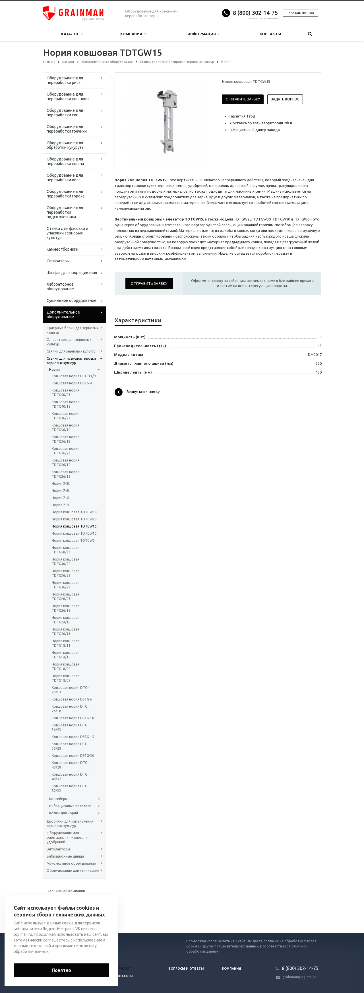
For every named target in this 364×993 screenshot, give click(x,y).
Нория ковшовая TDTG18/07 (65, 678)
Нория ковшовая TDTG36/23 (65, 585)
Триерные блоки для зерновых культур (72, 330)
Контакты (270, 34)
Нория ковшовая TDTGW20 (74, 519)
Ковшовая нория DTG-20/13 (70, 690)
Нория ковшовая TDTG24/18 (65, 620)
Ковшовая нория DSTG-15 (73, 737)
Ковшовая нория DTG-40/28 (70, 765)
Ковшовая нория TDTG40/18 (65, 404)
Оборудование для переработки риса (65, 80)
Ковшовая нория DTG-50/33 (70, 788)
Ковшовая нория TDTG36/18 (65, 427)
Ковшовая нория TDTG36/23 (65, 416)
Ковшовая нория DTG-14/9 (74, 376)
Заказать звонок (300, 13)
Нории (54, 369)
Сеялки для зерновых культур (71, 351)
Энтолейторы (58, 849)
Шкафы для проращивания (72, 272)
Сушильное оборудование (71, 300)
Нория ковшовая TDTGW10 (74, 533)
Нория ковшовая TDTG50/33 (65, 550)
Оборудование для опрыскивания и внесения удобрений (68, 837)
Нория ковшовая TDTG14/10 (65, 655)
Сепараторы (58, 261)
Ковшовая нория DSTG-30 (73, 755)
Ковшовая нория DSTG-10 (73, 718)
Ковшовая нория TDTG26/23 (65, 451)
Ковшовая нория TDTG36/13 (65, 439)
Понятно (61, 970)
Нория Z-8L (61, 483)
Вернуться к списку (137, 392)
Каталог (71, 34)
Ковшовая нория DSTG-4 (72, 383)
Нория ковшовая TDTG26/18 (65, 608)
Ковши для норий (63, 813)
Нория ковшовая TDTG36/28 (65, 573)
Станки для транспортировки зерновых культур (71, 361)
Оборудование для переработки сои (65, 112)
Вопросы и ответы (186, 968)
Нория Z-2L (61, 505)
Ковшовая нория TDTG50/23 (65, 392)
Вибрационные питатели (70, 806)
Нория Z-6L (61, 491)
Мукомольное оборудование (71, 863)
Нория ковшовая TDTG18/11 (65, 643)
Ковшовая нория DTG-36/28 (70, 746)
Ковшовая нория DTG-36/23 (70, 727)
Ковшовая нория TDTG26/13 (65, 474)
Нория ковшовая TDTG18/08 (65, 666)
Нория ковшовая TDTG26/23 (65, 596)
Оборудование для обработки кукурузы (65, 145)
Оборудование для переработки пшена (65, 161)
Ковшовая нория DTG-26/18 (70, 708)
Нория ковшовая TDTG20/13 (65, 631)
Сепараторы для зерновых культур (69, 342)
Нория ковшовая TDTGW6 (73, 540)
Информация (203, 34)
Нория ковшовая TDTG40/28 (65, 561)
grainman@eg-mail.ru (300, 977)
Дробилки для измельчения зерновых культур (70, 823)
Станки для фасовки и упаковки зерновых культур (67, 233)
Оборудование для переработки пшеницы (68, 96)
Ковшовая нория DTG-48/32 (70, 776)
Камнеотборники (62, 249)
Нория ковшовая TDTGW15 (74, 526)
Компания (133, 34)
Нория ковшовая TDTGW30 (74, 512)
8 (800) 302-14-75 (255, 12)
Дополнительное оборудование (63, 314)
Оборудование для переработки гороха (65, 193)
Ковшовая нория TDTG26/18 (65, 462)
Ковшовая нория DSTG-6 (72, 699)
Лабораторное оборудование (60, 286)
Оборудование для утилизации (73, 870)
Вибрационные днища (65, 856)
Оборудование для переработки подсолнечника (65, 212)
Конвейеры (58, 799)
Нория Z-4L (61, 498)
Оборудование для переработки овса (65, 177)
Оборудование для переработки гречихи (67, 128)
